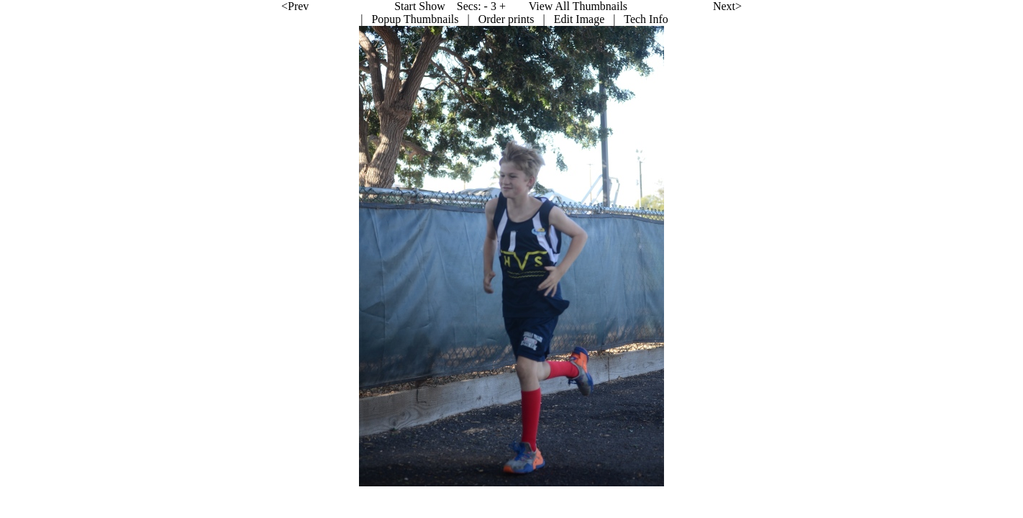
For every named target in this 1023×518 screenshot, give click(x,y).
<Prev (193, 6)
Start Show (318, 6)
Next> (625, 6)
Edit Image (478, 19)
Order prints (405, 19)
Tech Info (544, 19)
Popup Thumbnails (313, 19)
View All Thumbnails (476, 6)
